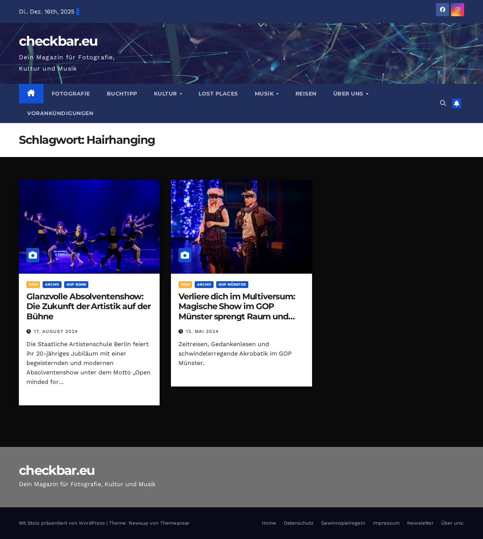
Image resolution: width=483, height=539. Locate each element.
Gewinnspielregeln (343, 523)
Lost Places (218, 93)
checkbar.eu (58, 41)
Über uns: (452, 523)
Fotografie (71, 93)
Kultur (166, 93)
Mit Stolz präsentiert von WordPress (62, 523)
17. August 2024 (56, 331)
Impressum (386, 523)
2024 (33, 284)
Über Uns (349, 93)
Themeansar (174, 523)
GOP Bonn (76, 284)
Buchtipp (122, 93)
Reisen (306, 93)
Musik (265, 93)
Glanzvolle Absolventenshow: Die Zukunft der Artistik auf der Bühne (88, 306)
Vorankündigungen (60, 113)
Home (269, 523)
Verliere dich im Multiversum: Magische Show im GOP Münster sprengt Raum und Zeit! (236, 311)
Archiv (52, 284)
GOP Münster (232, 284)
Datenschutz (299, 523)
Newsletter (420, 523)
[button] (443, 103)
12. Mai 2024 (202, 331)
